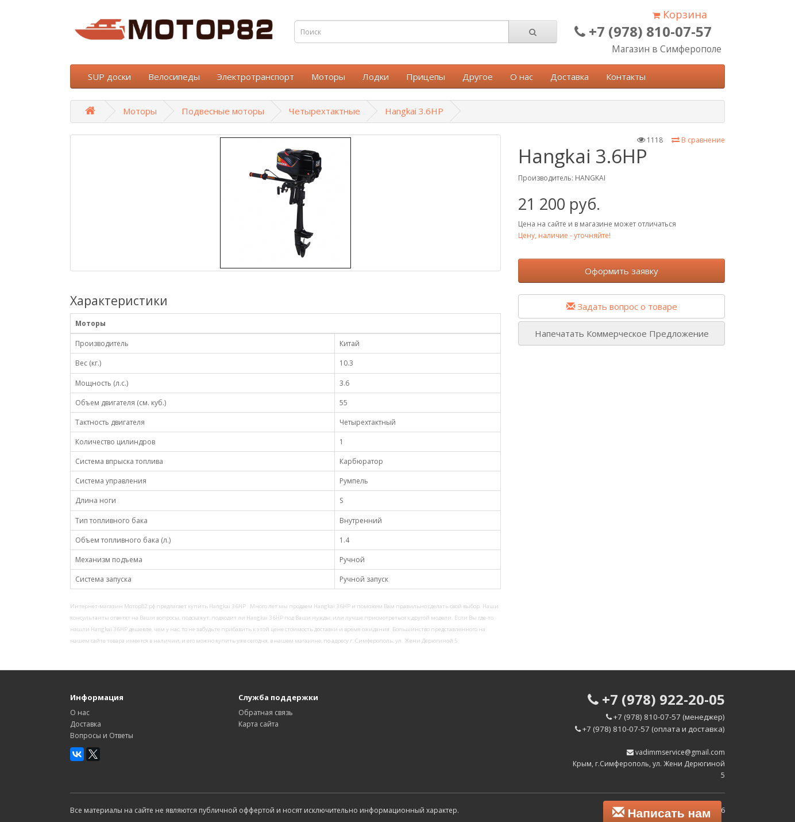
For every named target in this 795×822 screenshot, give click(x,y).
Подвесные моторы (223, 111)
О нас (521, 76)
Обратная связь (265, 712)
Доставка (569, 76)
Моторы (328, 76)
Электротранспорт (255, 76)
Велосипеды (174, 76)
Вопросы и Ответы (101, 735)
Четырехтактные (324, 111)
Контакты (626, 76)
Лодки (375, 76)
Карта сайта (258, 724)
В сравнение (698, 140)
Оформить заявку (621, 270)
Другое (477, 76)
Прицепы (425, 76)
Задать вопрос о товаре (621, 306)
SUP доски (109, 76)
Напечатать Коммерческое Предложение (622, 333)
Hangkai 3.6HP (414, 111)
